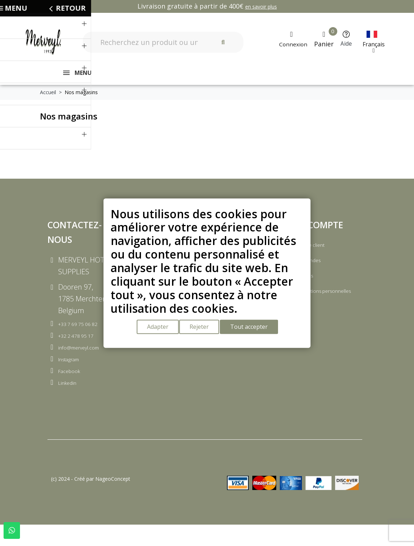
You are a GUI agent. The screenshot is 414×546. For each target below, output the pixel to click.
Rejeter (201, 328)
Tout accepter (253, 328)
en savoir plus (261, 6)
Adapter (156, 328)
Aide (347, 43)
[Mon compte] (292, 39)
